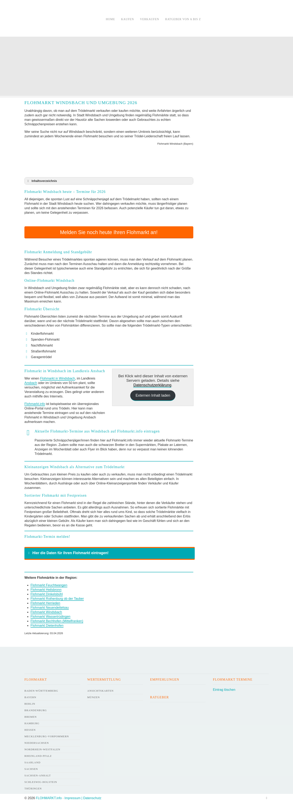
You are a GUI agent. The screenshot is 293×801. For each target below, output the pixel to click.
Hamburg (31, 721)
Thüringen (33, 787)
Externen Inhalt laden (153, 394)
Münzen (93, 695)
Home (110, 19)
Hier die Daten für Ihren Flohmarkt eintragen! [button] (67, 551)
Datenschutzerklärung (152, 383)
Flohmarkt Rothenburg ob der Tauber (57, 597)
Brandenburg (35, 708)
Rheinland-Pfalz (38, 754)
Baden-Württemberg (41, 689)
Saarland (32, 760)
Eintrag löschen (224, 688)
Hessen (30, 728)
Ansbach (30, 381)
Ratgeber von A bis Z (183, 19)
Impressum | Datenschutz (83, 796)
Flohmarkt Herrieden (45, 601)
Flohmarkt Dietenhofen (47, 624)
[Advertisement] (146, 67)
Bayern (30, 695)
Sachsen (31, 767)
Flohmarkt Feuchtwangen (49, 583)
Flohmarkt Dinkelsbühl (47, 592)
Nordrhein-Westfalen (42, 747)
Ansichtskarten (100, 689)
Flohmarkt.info (34, 402)
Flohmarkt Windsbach (46, 610)
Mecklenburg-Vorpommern (46, 734)
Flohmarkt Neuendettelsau (50, 606)
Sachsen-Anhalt (37, 774)
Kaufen (127, 19)
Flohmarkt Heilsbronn (46, 588)
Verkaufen (149, 19)
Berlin (29, 702)
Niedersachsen (36, 741)
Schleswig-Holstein (40, 780)
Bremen (30, 715)
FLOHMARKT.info (49, 796)
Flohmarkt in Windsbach (57, 377)
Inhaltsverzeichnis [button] (41, 181)
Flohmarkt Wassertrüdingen (50, 615)
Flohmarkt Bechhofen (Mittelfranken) (57, 619)
